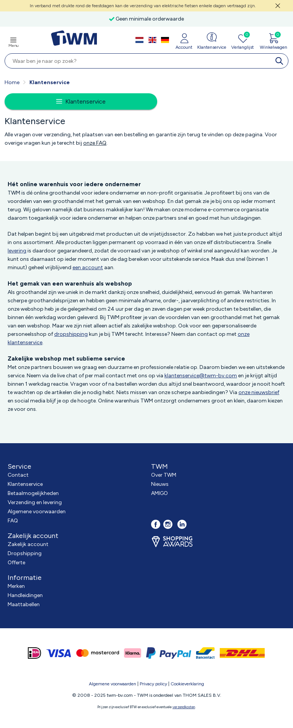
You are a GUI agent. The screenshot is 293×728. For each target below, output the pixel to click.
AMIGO (159, 493)
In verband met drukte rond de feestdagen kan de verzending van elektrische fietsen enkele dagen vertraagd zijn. (143, 5)
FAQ (13, 520)
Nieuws (160, 484)
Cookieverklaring (187, 683)
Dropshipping (25, 553)
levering (17, 250)
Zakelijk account (28, 544)
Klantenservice (25, 484)
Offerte (16, 562)
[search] (280, 61)
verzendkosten (183, 707)
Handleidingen (25, 595)
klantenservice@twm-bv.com (200, 375)
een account (87, 267)
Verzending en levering (35, 502)
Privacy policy (153, 683)
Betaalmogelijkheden (33, 493)
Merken (16, 586)
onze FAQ (94, 143)
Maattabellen (24, 604)
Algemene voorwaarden (37, 511)
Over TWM (163, 475)
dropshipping (71, 334)
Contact (18, 475)
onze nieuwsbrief (258, 392)
